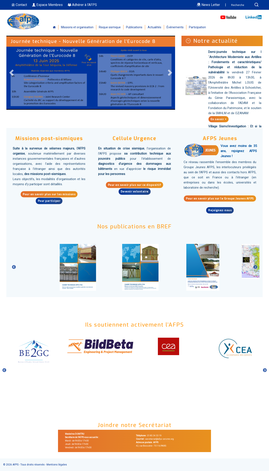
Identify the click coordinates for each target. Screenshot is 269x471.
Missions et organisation (77, 27)
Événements (175, 27)
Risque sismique (110, 27)
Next (169, 72)
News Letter (208, 5)
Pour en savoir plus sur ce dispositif (134, 185)
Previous (11, 72)
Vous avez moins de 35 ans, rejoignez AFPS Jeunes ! (239, 151)
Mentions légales (57, 464)
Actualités (154, 27)
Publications (134, 27)
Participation (197, 27)
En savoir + (219, 119)
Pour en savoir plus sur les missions (49, 194)
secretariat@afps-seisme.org (159, 439)
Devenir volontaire (135, 191)
